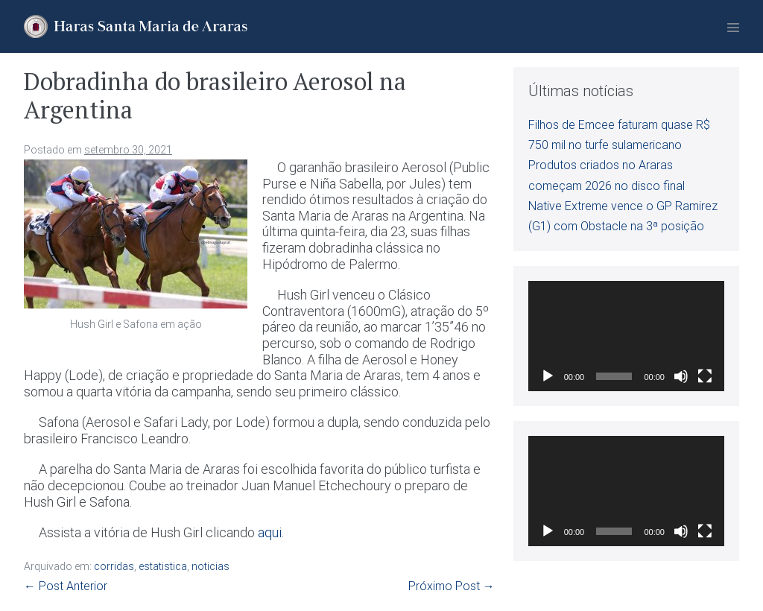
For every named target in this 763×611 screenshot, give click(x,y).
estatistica (163, 566)
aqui (270, 532)
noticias (210, 566)
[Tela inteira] (704, 376)
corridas (114, 566)
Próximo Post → (451, 586)
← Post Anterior (65, 586)
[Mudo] (681, 376)
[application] (626, 336)
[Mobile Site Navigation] (733, 28)
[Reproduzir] (547, 376)
